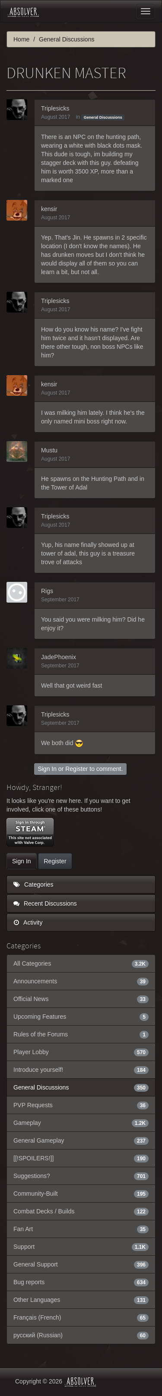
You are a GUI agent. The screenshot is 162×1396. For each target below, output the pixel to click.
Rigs (47, 590)
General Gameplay (81, 1140)
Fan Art (81, 1229)
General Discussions (103, 117)
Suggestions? (81, 1176)
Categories (33, 884)
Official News (81, 999)
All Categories (81, 963)
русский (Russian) (81, 1335)
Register (76, 768)
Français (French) (81, 1317)
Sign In (47, 768)
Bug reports (81, 1282)
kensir (49, 208)
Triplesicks (55, 108)
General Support (81, 1264)
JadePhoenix (58, 657)
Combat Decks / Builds (81, 1211)
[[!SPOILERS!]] (81, 1158)
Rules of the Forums (81, 1034)
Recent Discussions (45, 903)
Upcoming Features (81, 1016)
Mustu (49, 450)
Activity (27, 922)
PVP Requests (81, 1105)
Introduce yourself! (81, 1069)
